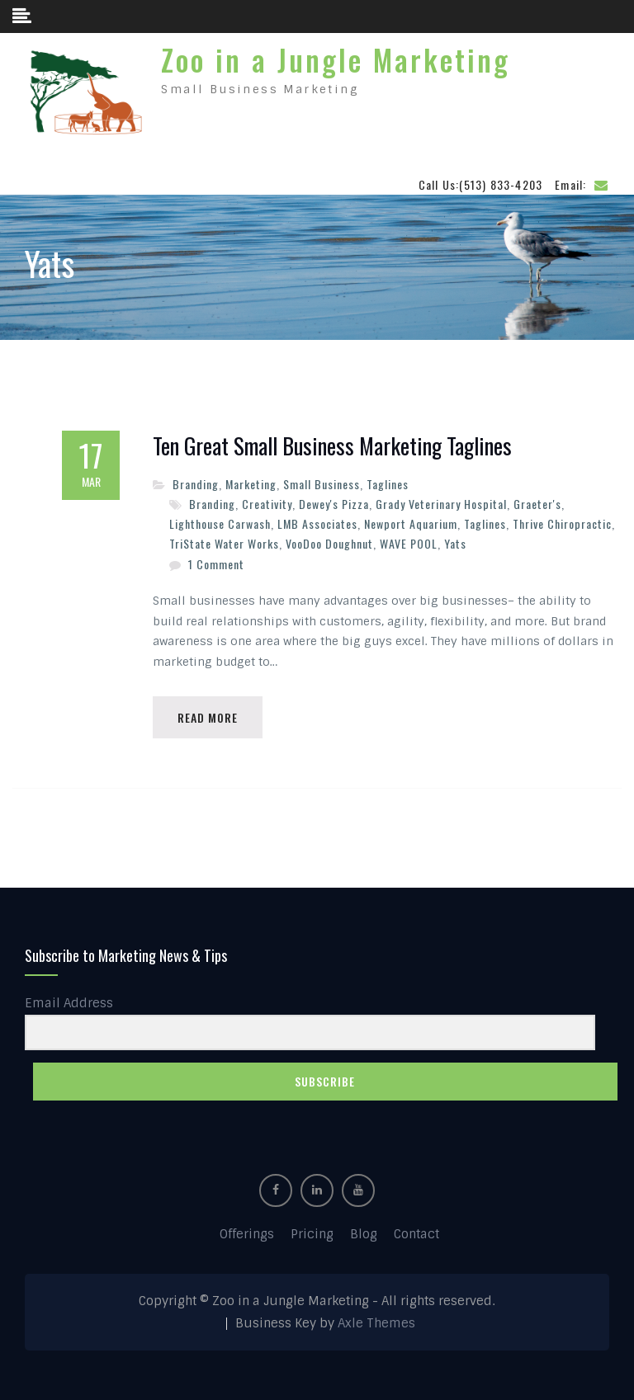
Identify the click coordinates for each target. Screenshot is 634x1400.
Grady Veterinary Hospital (441, 503)
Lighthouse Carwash (220, 523)
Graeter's (537, 503)
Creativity (267, 503)
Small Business (321, 484)
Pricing (312, 1234)
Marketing (251, 484)
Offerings (247, 1234)
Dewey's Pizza (334, 503)
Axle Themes (376, 1323)
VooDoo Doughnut (329, 543)
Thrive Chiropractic (562, 523)
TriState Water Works (224, 543)
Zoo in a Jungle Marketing (335, 59)
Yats (455, 543)
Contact (416, 1234)
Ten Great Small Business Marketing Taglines (332, 446)
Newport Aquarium (410, 523)
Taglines (388, 484)
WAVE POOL (409, 543)
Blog (363, 1234)
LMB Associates (317, 523)
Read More (207, 717)
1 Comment (216, 564)
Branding (196, 484)
